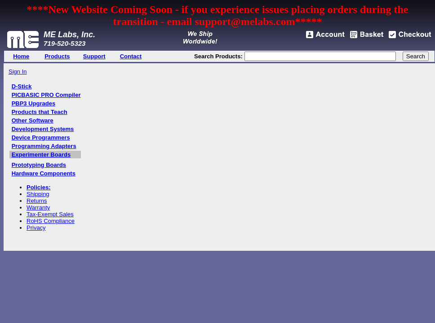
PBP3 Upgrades (34, 103)
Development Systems (43, 129)
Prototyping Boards (39, 165)
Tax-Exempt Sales (50, 214)
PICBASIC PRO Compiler (46, 95)
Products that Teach (39, 112)
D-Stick (22, 86)
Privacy (36, 227)
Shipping (38, 194)
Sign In (18, 71)
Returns (37, 200)
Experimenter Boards (41, 154)
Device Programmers (41, 137)
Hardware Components (43, 173)
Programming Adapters (44, 146)
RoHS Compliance (51, 221)
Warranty (38, 207)
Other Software (32, 120)
